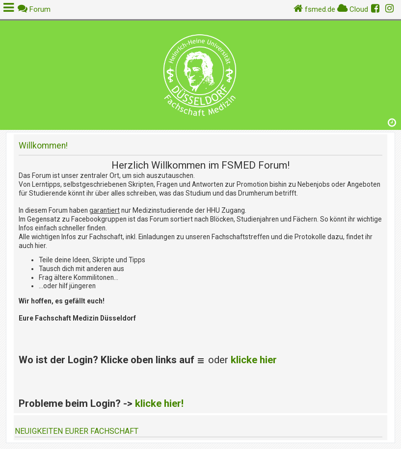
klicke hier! (159, 403)
